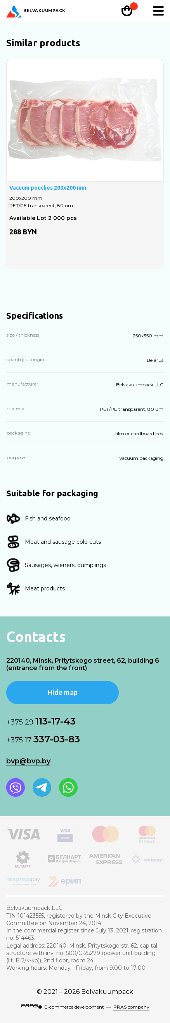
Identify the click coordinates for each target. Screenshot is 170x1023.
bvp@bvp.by (28, 761)
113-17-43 (41, 721)
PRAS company (131, 1007)
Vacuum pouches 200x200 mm (47, 188)
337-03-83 (43, 739)
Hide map (63, 692)
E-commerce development (74, 1007)
